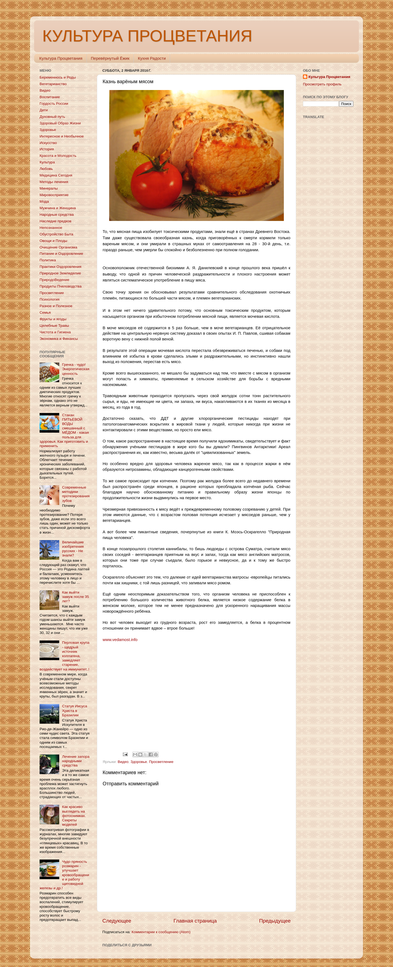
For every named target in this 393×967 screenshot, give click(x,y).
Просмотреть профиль (322, 84)
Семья (45, 312)
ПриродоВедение (54, 280)
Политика (48, 260)
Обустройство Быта (56, 234)
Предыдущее (275, 921)
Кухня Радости (152, 58)
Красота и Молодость (58, 156)
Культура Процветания (60, 58)
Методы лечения (54, 182)
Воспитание (50, 97)
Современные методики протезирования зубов (76, 494)
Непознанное (51, 228)
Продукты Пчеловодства (61, 286)
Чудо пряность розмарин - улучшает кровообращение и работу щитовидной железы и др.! (64, 875)
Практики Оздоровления (60, 267)
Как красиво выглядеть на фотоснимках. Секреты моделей (74, 816)
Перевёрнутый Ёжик (110, 58)
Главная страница (195, 921)
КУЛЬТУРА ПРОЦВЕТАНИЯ (147, 36)
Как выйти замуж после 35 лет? (75, 596)
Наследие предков (55, 221)
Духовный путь (52, 117)
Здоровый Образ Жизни (60, 123)
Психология (49, 299)
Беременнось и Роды (58, 77)
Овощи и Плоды (53, 241)
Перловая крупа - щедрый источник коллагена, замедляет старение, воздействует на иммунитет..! (65, 655)
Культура (47, 162)
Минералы (49, 188)
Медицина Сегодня (56, 175)
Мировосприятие (54, 195)
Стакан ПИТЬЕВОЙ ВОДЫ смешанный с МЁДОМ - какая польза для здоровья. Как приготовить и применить (64, 430)
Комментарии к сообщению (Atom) (161, 932)
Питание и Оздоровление (61, 254)
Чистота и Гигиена (55, 332)
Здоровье (138, 762)
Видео (123, 762)
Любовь (46, 169)
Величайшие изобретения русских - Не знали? (73, 549)
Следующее (116, 921)
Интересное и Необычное (62, 136)
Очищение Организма (58, 247)
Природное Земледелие (60, 273)
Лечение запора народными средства (75, 761)
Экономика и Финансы (59, 339)
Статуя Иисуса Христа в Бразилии (74, 710)
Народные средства (57, 214)
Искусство (48, 143)
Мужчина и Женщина (58, 208)
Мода (44, 201)
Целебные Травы (54, 326)
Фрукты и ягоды (53, 319)
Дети (44, 110)
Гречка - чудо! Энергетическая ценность (75, 369)
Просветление (161, 762)
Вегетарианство (53, 84)
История (47, 149)
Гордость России (54, 103)
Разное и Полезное (56, 306)
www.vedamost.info (120, 639)
